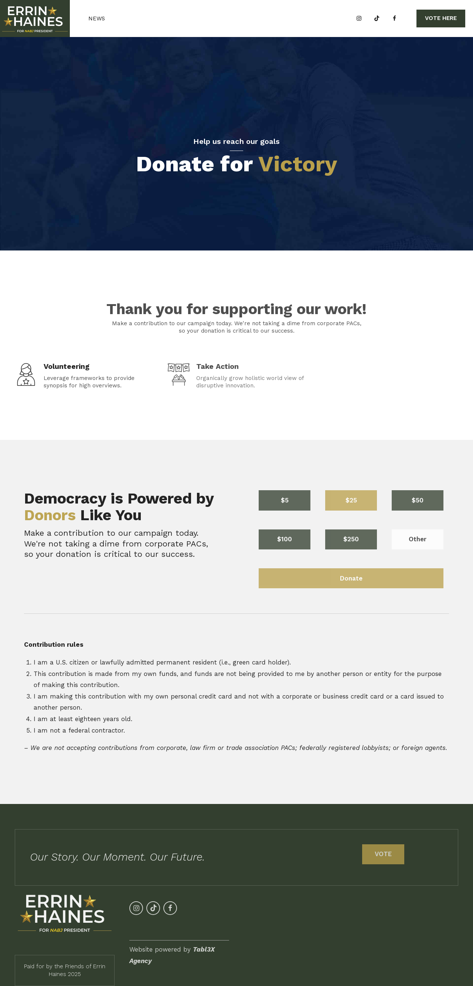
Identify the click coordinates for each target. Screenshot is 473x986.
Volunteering (66, 366)
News (96, 18)
